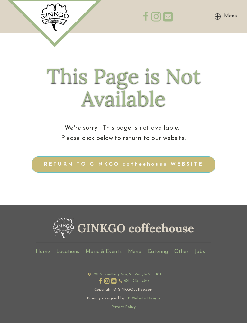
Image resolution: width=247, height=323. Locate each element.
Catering (158, 251)
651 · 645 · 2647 (137, 281)
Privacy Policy (124, 307)
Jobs (200, 251)
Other (181, 251)
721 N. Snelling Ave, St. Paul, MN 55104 (127, 274)
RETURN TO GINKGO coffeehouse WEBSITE (123, 164)
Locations (67, 251)
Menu (134, 251)
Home (43, 251)
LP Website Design (143, 298)
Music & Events (104, 251)
